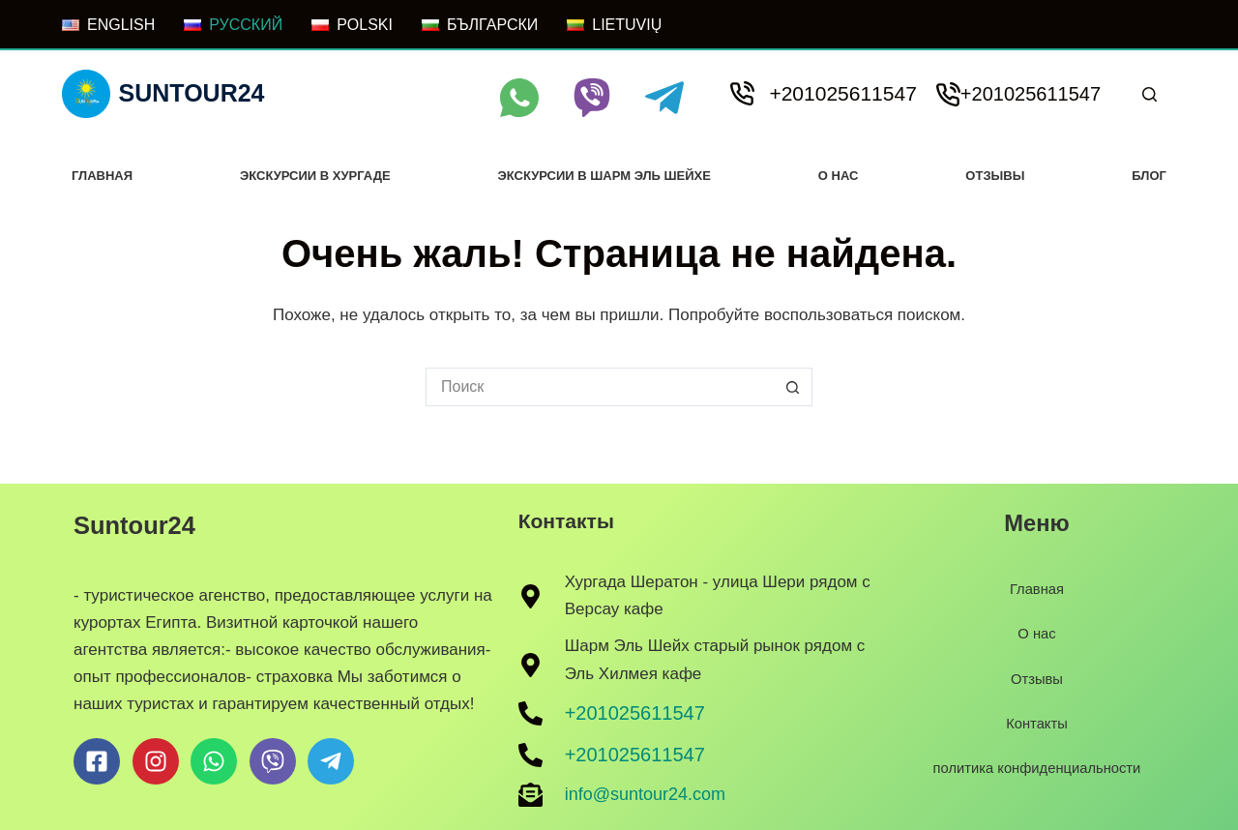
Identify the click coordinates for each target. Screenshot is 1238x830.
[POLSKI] (352, 25)
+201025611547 (842, 93)
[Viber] (592, 97)
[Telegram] (664, 97)
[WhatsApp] (519, 97)
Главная (102, 175)
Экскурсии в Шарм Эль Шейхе (603, 175)
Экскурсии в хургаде (315, 175)
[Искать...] (600, 387)
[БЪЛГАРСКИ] (480, 25)
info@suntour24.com (645, 794)
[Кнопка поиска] (793, 387)
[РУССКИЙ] (233, 25)
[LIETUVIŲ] (614, 25)
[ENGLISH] (108, 25)
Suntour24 (192, 92)
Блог (1149, 175)
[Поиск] (1149, 94)
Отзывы (994, 175)
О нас (838, 175)
